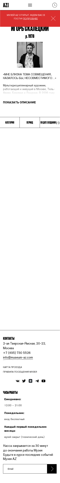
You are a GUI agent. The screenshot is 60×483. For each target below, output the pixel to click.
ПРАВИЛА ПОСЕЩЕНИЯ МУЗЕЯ (20, 371)
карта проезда (12, 367)
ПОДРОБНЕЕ (30, 18)
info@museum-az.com (18, 357)
